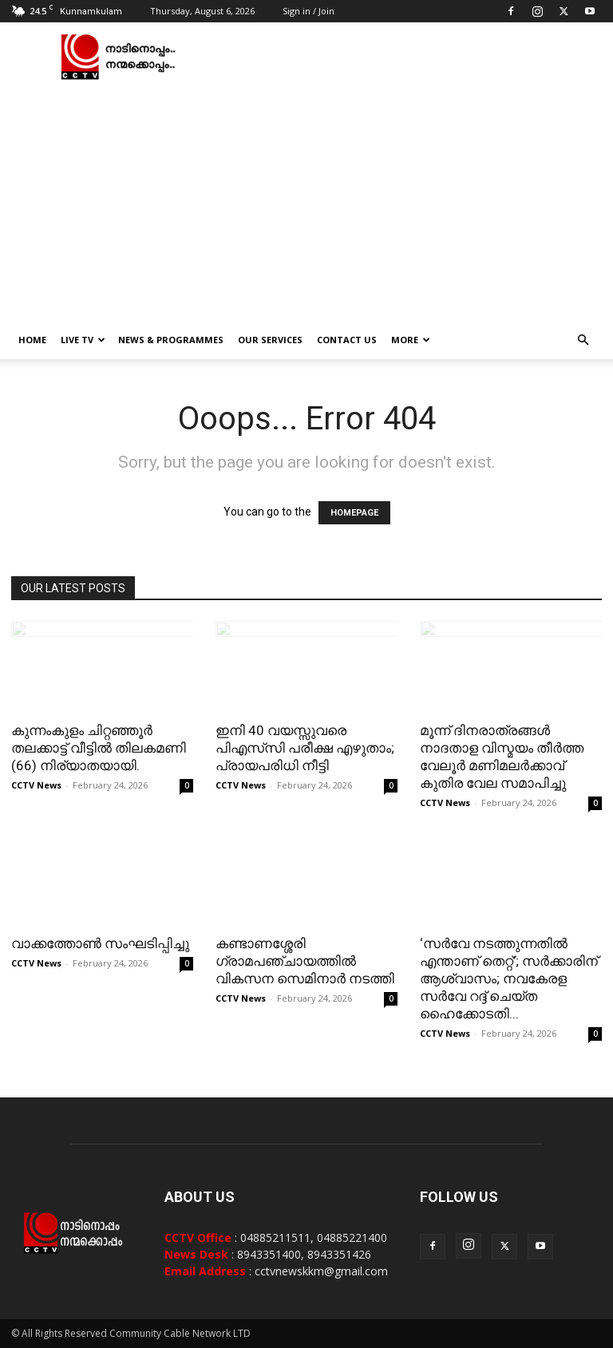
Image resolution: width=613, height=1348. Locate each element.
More (410, 340)
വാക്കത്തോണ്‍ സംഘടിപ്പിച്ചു (100, 943)
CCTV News (36, 785)
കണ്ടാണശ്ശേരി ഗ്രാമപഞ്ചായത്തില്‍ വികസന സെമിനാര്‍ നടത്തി (305, 960)
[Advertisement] (306, 201)
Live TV (83, 340)
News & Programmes (170, 340)
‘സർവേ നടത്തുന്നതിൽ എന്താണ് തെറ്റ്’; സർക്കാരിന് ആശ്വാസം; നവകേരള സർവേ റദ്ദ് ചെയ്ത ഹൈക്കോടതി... (509, 978)
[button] (583, 340)
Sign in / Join (308, 11)
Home (32, 340)
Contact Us (347, 340)
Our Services (270, 340)
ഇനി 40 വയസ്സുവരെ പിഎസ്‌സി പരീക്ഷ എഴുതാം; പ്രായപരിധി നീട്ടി (305, 747)
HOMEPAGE (354, 513)
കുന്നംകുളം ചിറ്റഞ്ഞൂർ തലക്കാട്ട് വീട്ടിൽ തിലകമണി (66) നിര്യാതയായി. (98, 747)
